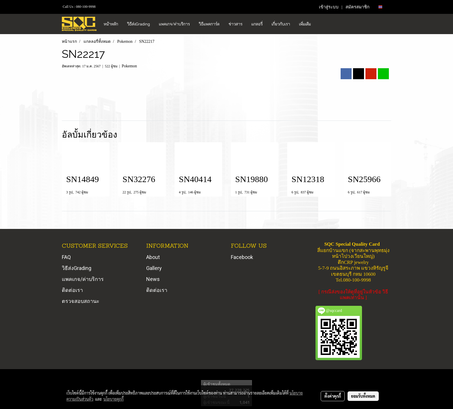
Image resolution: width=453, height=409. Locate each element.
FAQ (66, 257)
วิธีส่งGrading (138, 24)
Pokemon (129, 66)
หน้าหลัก (111, 24)
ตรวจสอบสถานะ (80, 301)
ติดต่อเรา (72, 290)
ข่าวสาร (235, 24)
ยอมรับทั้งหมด (363, 396)
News (153, 279)
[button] (320, 24)
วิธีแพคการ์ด (209, 24)
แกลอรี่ (257, 24)
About (153, 257)
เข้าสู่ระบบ (329, 7)
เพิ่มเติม (305, 24)
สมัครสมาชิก (358, 7)
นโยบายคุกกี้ (113, 398)
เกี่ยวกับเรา (281, 24)
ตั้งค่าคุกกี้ (332, 396)
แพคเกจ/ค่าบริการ (174, 24)
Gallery (154, 268)
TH (382, 6)
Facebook (242, 257)
